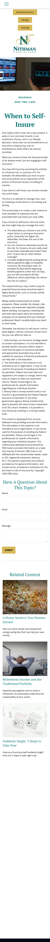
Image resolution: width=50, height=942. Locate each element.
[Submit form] (8, 550)
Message (6, 525)
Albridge (25, 20)
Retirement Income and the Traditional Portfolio (22, 681)
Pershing (25, 27)
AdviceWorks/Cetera (25, 12)
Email (4, 509)
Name (5, 493)
